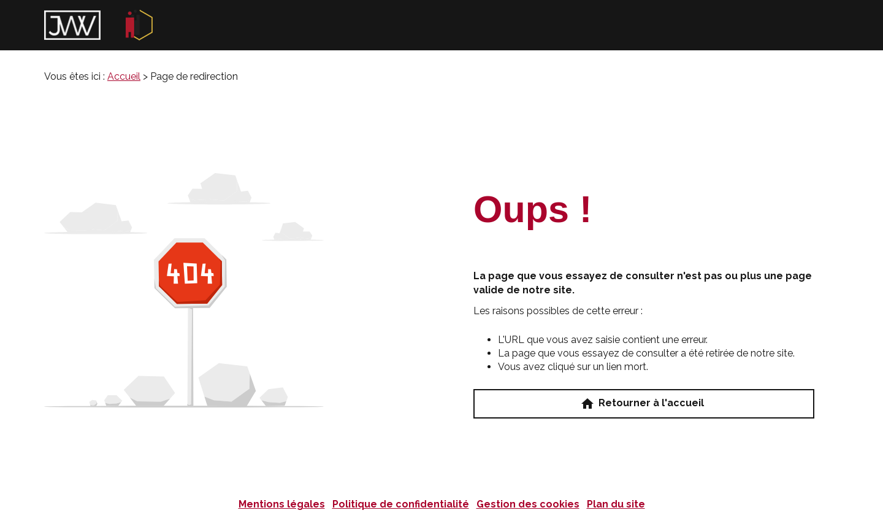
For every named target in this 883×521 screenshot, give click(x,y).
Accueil (123, 76)
